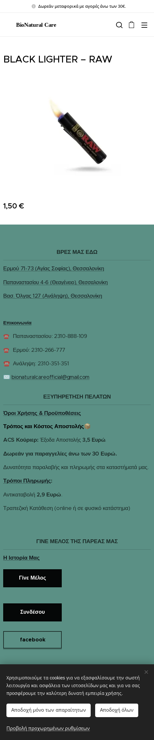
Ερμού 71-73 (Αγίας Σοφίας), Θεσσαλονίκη (53, 268)
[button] (118, 25)
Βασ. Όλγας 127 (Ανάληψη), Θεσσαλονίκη (52, 295)
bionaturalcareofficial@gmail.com (50, 377)
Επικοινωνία (17, 323)
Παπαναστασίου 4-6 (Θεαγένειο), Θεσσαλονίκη (55, 282)
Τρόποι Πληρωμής (27, 480)
